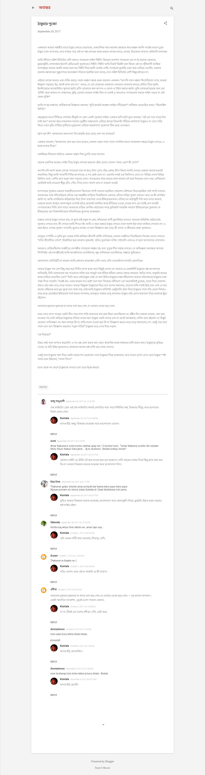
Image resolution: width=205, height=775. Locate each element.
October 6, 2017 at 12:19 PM (78, 629)
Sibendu (55, 522)
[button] (165, 23)
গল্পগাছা (43, 387)
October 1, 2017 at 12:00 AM (71, 556)
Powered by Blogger (102, 761)
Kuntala (64, 418)
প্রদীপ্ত (53, 589)
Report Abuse (102, 767)
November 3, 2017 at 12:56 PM (79, 669)
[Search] (172, 9)
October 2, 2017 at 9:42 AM (70, 589)
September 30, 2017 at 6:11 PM (75, 482)
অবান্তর (44, 7)
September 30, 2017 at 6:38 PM (84, 418)
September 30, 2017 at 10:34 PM (75, 522)
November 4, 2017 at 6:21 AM (83, 679)
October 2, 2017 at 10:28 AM (82, 606)
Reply (53, 434)
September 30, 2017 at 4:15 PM (71, 441)
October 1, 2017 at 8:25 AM (82, 533)
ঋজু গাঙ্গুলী (57, 401)
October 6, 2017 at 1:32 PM (82, 646)
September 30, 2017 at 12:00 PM (80, 401)
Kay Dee (55, 481)
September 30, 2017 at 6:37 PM (84, 454)
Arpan (54, 555)
